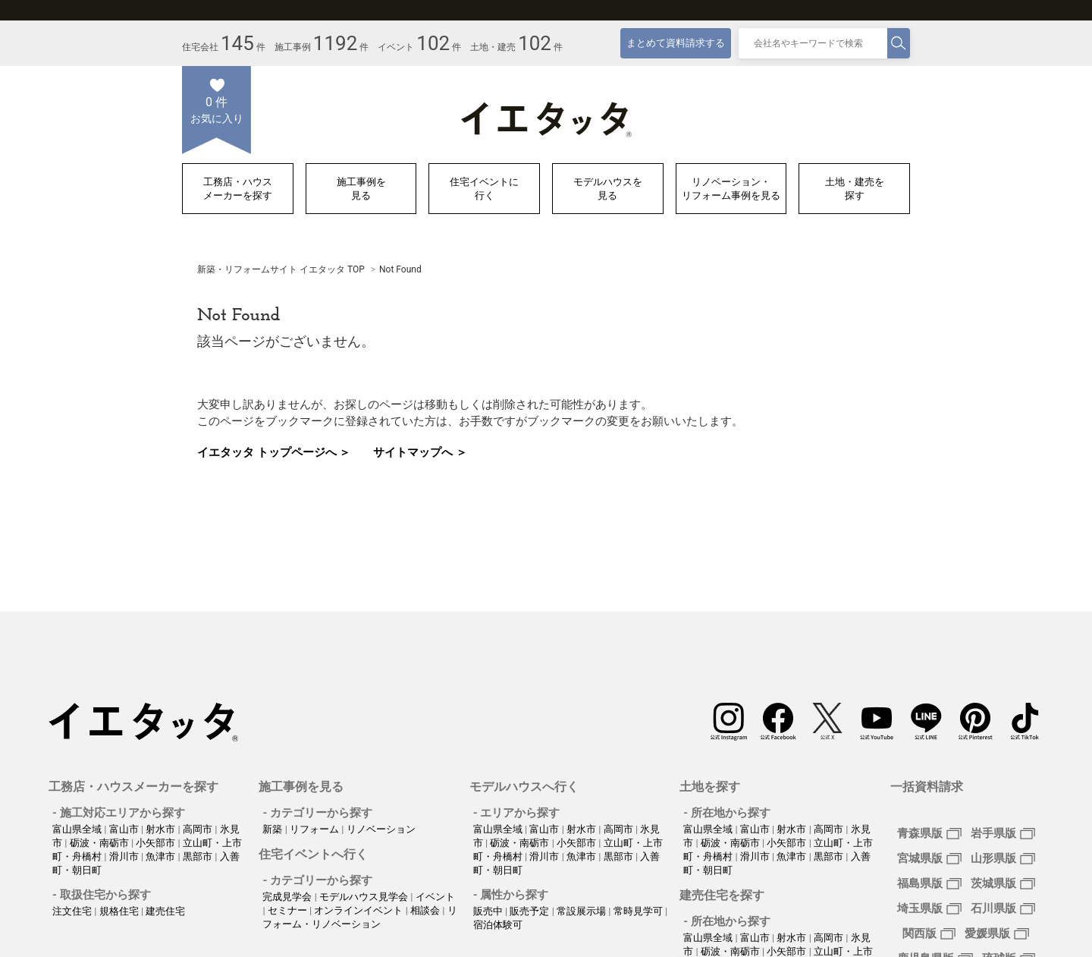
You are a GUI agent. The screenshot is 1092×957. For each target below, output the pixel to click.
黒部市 (199, 856)
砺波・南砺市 (100, 842)
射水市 (161, 829)
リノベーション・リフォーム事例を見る (731, 188)
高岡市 (199, 829)
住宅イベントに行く (484, 188)
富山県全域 (78, 829)
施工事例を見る (361, 188)
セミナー (288, 910)
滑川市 (125, 856)
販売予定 (530, 911)
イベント (435, 896)
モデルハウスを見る (607, 188)
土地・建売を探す (854, 188)
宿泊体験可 (497, 924)
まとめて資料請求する (675, 43)
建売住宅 (165, 911)
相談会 (426, 910)
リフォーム (315, 829)
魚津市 (161, 856)
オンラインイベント (359, 910)
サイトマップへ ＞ (420, 452)
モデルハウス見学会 (364, 896)
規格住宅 (120, 911)
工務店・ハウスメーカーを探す (237, 188)
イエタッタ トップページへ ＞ (273, 452)
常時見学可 (639, 911)
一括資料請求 (926, 786)
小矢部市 (156, 842)
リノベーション (381, 829)
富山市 (125, 829)
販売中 (489, 911)
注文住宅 (73, 911)
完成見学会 (288, 896)
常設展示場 (582, 911)
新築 (273, 829)
